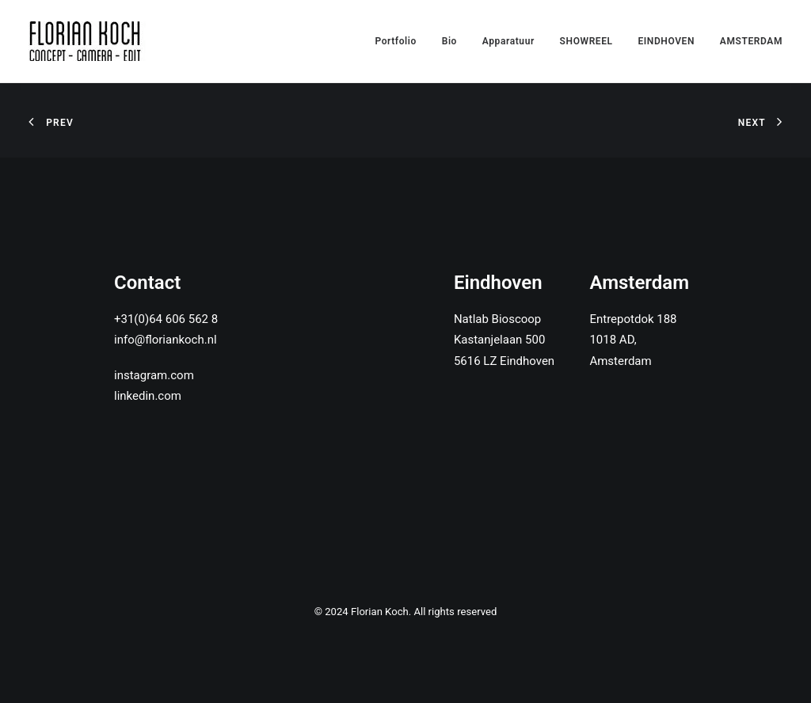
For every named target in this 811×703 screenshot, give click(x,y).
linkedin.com (147, 396)
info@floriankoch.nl (165, 339)
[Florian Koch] (88, 41)
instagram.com (154, 375)
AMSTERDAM (751, 41)
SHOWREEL (586, 41)
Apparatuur (508, 41)
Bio (449, 41)
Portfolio (396, 41)
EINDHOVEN (666, 41)
